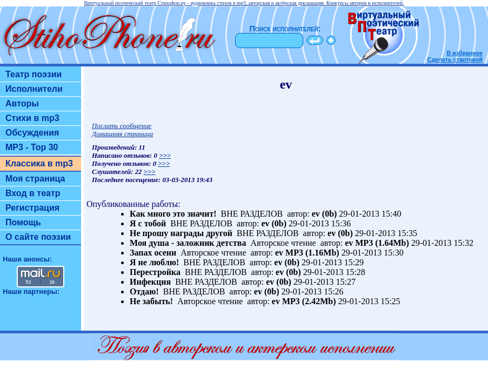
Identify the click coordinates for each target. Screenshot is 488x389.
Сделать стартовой (455, 59)
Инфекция (150, 281)
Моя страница (35, 178)
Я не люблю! (154, 262)
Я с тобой (148, 223)
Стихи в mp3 (32, 118)
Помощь (23, 222)
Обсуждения (32, 132)
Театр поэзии (33, 74)
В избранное (464, 53)
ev (316, 213)
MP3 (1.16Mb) (312, 252)
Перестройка (155, 272)
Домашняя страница (122, 134)
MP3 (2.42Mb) (309, 301)
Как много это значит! (173, 213)
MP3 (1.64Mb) (382, 242)
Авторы (22, 103)
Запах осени (153, 252)
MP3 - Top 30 (31, 147)
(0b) (329, 213)
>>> (165, 155)
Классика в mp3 (39, 163)
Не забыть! (151, 301)
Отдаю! (144, 291)
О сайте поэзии (38, 237)
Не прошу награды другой (181, 233)
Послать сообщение (121, 126)
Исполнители (34, 88)
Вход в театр (33, 193)
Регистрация (32, 207)
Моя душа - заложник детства (188, 242)
